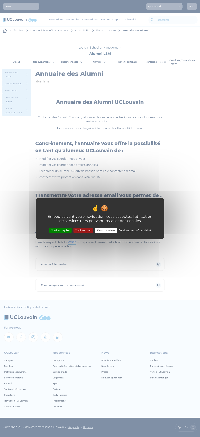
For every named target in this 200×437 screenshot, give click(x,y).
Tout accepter (60, 230)
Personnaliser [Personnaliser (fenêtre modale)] (106, 230)
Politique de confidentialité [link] (135, 230)
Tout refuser (83, 230)
